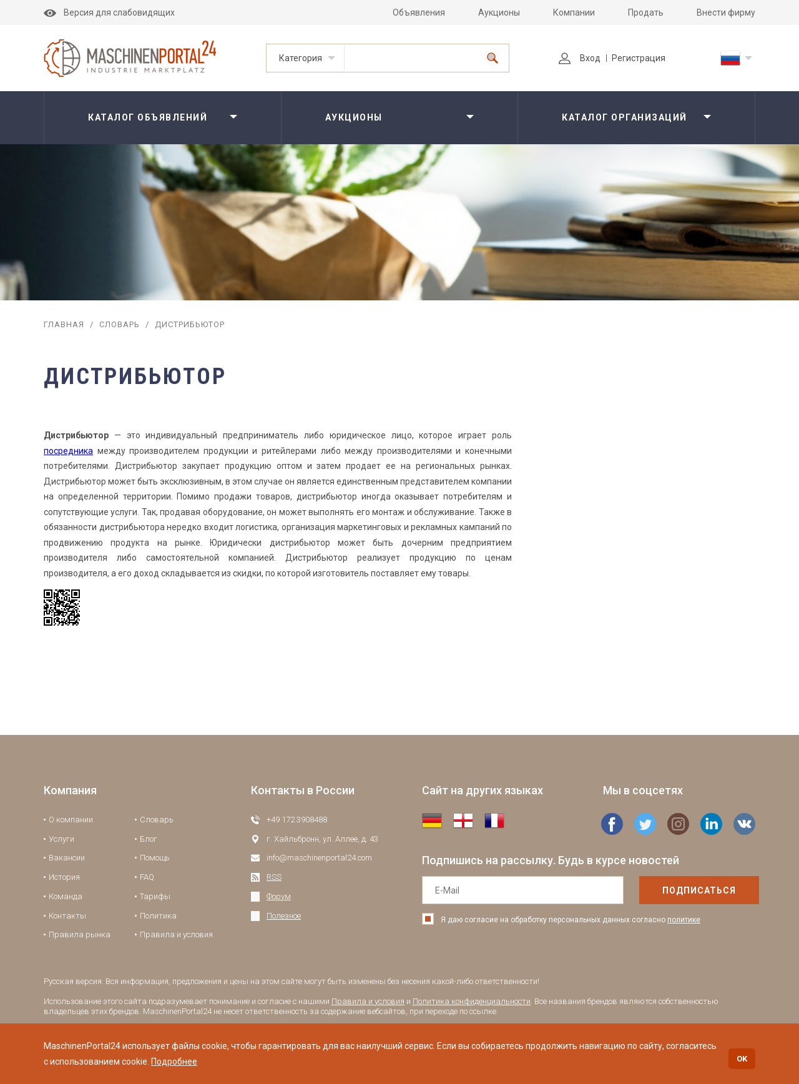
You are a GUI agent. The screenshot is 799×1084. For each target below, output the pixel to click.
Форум (279, 896)
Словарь (119, 324)
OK (742, 1058)
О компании (71, 819)
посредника (68, 451)
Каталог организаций (624, 117)
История (64, 877)
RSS (274, 877)
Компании (574, 12)
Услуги (61, 839)
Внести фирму (726, 12)
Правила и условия (176, 934)
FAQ (147, 877)
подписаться (673, 890)
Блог (148, 839)
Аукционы (499, 12)
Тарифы (155, 896)
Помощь (155, 857)
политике (683, 919)
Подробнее (174, 1062)
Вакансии (67, 857)
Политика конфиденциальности (472, 1001)
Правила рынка (79, 934)
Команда (65, 896)
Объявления (419, 12)
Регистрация (638, 58)
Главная (64, 324)
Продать (646, 12)
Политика (158, 915)
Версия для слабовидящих (109, 12)
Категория (300, 58)
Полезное (284, 915)
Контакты (67, 915)
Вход (579, 58)
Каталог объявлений (147, 117)
